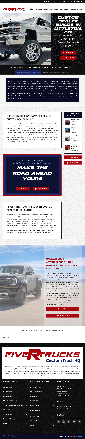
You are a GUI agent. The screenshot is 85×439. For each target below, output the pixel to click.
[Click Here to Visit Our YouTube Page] (74, 421)
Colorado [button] (7, 338)
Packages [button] (45, 6)
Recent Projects (53, 6)
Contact (79, 6)
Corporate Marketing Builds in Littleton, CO (55, 72)
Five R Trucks (61, 387)
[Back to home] (14, 6)
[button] (48, 1)
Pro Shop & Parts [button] (63, 6)
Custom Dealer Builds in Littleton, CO (28, 72)
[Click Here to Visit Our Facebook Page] (58, 421)
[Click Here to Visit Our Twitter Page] (79, 421)
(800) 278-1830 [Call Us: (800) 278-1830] (62, 393)
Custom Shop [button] (38, 6)
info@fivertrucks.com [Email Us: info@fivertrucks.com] (63, 395)
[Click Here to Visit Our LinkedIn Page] (68, 421)
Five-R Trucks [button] (72, 6)
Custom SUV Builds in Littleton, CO (62, 67)
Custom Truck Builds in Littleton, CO (38, 67)
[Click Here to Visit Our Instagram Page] (63, 421)
